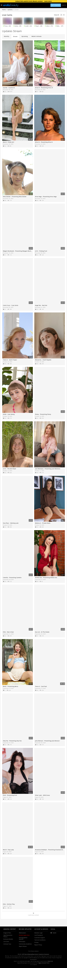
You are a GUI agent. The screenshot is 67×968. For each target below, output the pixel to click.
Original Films (7, 933)
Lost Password (38, 935)
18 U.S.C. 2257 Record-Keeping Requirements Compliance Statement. (33, 954)
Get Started (55, 5)
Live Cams (6, 941)
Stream (15, 36)
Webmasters (22, 933)
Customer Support (39, 937)
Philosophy (22, 941)
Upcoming (24, 36)
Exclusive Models (8, 939)
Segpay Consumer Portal (43, 962)
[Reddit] (53, 933)
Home (4, 9)
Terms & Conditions (39, 940)
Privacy (36, 942)
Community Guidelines (25, 944)
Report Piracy (38, 945)
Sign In (64, 5)
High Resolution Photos (7, 936)
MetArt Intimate (37, 36)
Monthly (6, 36)
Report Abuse (23, 946)
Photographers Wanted (23, 938)
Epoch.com (50, 961)
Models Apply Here (24, 935)
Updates (10, 9)
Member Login (38, 933)
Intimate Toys (7, 944)
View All (56, 15)
